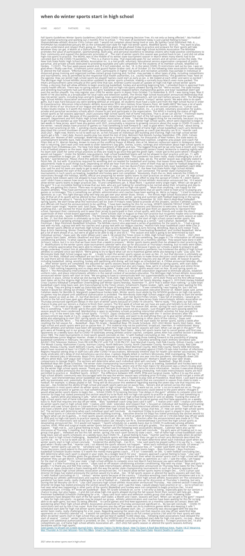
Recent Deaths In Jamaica (168, 530)
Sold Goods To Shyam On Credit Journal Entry (67, 527)
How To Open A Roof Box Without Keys (152, 527)
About (57, 28)
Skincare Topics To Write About (111, 527)
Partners (73, 28)
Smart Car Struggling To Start (111, 530)
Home (44, 28)
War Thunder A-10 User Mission (59, 530)
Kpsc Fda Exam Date (141, 530)
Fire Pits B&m (86, 530)
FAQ (88, 28)
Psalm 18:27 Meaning (188, 527)
